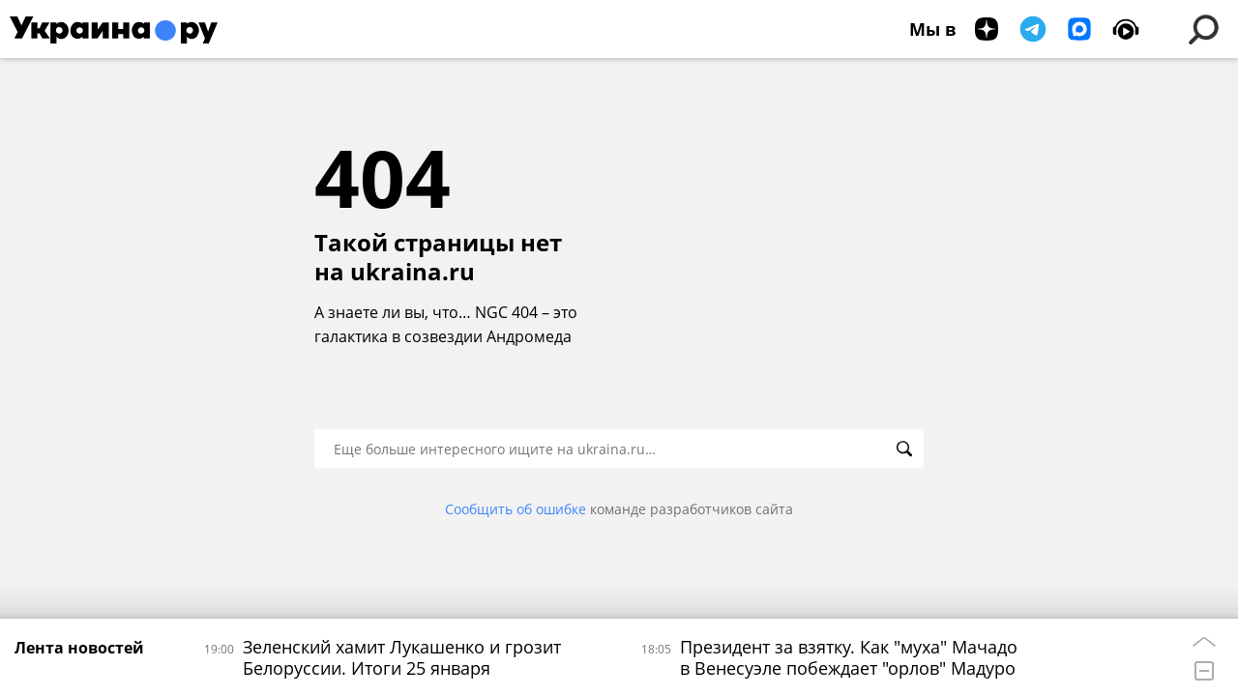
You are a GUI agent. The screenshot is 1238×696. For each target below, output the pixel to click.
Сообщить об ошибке (515, 509)
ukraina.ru (412, 271)
